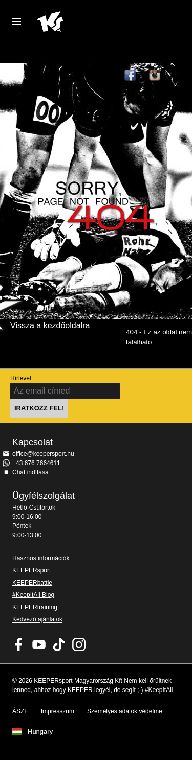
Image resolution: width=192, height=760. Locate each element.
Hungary (40, 731)
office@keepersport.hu (43, 453)
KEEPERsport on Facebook (19, 644)
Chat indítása (30, 472)
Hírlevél (20, 378)
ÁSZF (20, 711)
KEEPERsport (31, 570)
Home (88, 21)
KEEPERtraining (34, 607)
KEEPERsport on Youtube (39, 644)
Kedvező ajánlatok (37, 619)
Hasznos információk (40, 558)
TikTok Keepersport (179, 75)
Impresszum (57, 711)
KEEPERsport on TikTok (59, 644)
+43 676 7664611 (36, 463)
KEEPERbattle (32, 582)
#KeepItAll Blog (33, 594)
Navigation (16, 21)
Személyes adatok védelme (124, 711)
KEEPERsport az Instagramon (155, 75)
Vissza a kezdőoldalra (50, 325)
